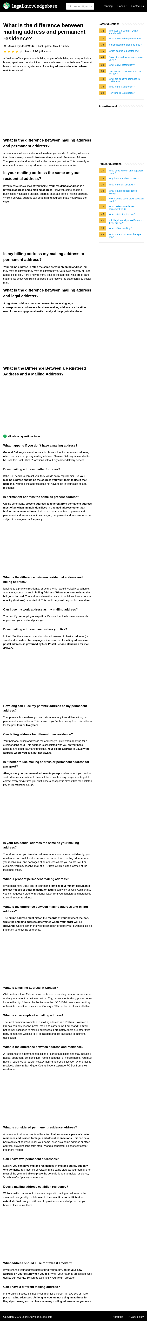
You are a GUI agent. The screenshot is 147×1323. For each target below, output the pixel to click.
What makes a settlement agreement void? (122, 207)
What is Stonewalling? (120, 228)
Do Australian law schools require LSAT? (126, 58)
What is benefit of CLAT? (122, 184)
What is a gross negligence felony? (123, 192)
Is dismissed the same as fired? (125, 44)
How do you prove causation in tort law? (125, 72)
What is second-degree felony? (125, 38)
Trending (107, 6)
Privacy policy (136, 1317)
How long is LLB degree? (122, 93)
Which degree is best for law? (124, 51)
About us (118, 1317)
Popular (121, 6)
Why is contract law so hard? (124, 178)
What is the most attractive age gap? (125, 235)
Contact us (137, 6)
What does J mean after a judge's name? (126, 172)
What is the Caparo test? (121, 86)
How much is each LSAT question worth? (126, 200)
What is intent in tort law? (122, 214)
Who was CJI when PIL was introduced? (123, 32)
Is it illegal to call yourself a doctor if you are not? (126, 221)
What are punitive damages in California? (124, 80)
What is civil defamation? (122, 65)
